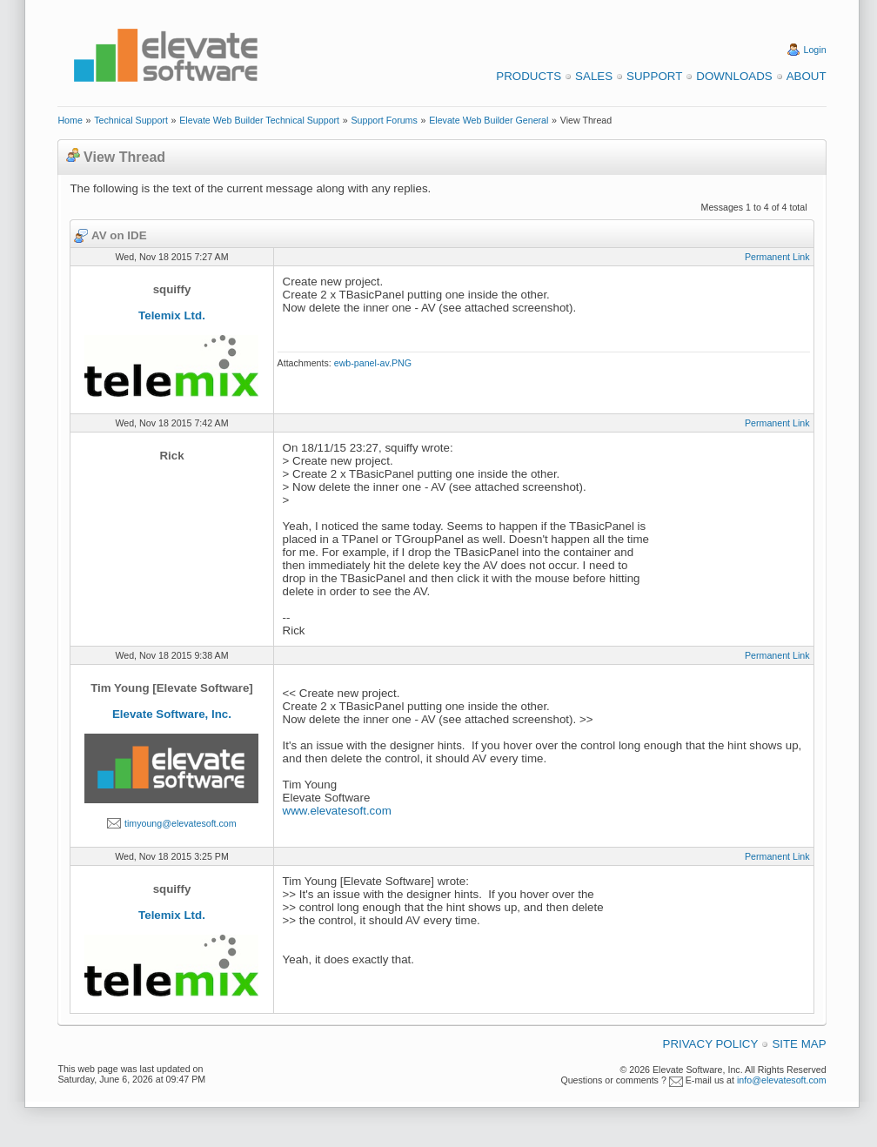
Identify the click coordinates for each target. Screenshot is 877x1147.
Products (528, 76)
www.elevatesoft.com (337, 810)
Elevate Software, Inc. (171, 714)
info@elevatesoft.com (782, 1080)
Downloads (734, 76)
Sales (594, 76)
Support (654, 76)
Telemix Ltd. (171, 315)
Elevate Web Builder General (488, 120)
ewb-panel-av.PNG (373, 363)
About (807, 76)
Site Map (799, 1043)
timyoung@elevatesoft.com (180, 823)
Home (69, 120)
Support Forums (384, 120)
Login (815, 49)
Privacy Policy (711, 1043)
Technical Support (131, 120)
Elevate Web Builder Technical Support (259, 120)
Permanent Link (777, 257)
